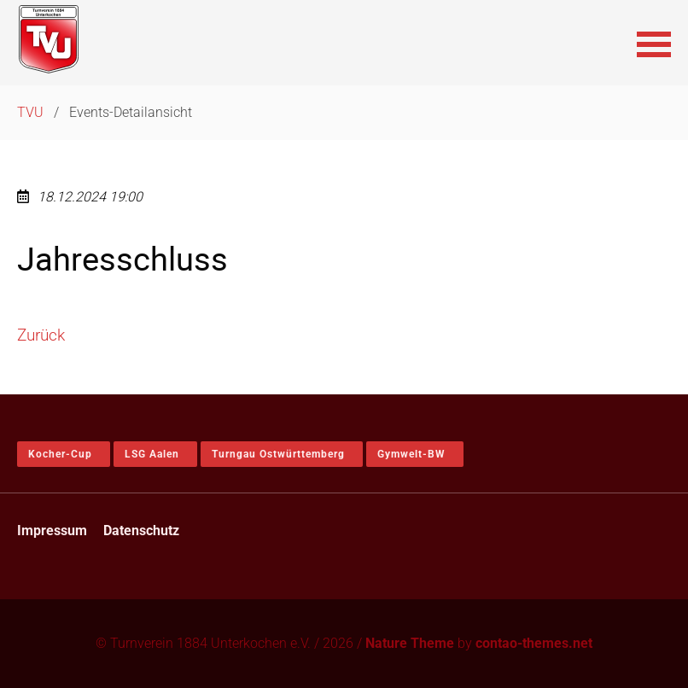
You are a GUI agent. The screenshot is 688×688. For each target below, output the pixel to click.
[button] (654, 43)
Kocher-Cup (60, 454)
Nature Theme (409, 643)
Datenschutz (141, 530)
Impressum (52, 530)
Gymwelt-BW (411, 454)
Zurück (41, 335)
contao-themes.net (533, 643)
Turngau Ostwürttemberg (278, 454)
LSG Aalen (152, 454)
